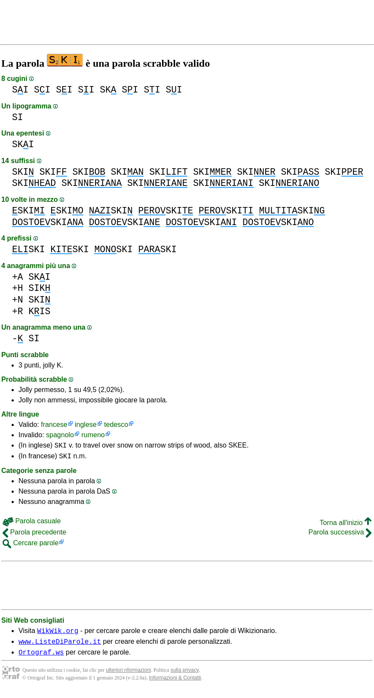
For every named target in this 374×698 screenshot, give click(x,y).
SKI (23, 144)
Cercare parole (30, 545)
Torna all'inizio (345, 525)
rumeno (92, 435)
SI (20, 89)
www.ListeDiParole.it (59, 646)
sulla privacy (185, 676)
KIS (39, 311)
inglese (86, 424)
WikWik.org (57, 634)
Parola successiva (340, 534)
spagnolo (60, 435)
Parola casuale (32, 523)
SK (108, 89)
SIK (39, 288)
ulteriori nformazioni (128, 676)
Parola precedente (34, 534)
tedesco (116, 424)
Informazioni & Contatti (175, 684)
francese (54, 424)
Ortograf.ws (41, 658)
